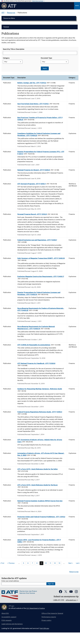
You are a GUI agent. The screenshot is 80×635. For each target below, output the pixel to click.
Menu (77, 5)
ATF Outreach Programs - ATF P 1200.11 (31, 184)
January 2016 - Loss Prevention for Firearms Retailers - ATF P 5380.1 (39, 541)
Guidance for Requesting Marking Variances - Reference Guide (39, 389)
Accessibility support (8, 617)
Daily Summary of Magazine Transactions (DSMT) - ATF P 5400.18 (41, 258)
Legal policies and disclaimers (12, 624)
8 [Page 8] (36, 563)
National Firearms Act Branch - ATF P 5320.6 (33, 170)
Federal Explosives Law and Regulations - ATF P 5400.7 (37, 240)
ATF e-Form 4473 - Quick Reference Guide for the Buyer (37, 485)
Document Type (46, 58)
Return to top (74, 572)
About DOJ (5, 613)
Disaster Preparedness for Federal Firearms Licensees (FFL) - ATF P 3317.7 (40, 153)
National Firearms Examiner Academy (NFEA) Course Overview (40, 501)
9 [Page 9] (41, 563)
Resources (11, 13)
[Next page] (70, 563)
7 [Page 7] (32, 563)
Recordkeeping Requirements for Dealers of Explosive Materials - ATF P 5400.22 (40, 309)
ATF (3, 13)
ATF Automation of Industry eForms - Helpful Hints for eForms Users (39, 441)
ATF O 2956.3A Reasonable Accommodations (33, 345)
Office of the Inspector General (52, 613)
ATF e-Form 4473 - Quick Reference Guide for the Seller (37, 469)
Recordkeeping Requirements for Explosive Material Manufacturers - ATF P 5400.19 (36, 327)
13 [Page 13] (59, 563)
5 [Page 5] (23, 563)
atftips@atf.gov (71, 600)
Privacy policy (46, 620)
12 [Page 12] (55, 563)
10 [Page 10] (46, 563)
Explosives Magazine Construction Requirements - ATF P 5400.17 (40, 276)
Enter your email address (10, 581)
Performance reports (49, 617)
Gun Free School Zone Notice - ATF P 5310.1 (33, 104)
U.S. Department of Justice (35, 608)
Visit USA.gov (44, 628)
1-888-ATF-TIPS (58, 600)
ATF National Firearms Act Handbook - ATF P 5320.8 (36, 363)
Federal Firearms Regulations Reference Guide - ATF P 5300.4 (39, 412)
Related (6, 27)
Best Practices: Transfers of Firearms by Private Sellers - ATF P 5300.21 (40, 119)
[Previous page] (10, 563)
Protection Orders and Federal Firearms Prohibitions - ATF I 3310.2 (41, 517)
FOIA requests (6, 620)
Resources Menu (9, 18)
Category (6, 58)
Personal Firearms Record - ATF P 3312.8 (32, 214)
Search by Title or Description (13, 49)
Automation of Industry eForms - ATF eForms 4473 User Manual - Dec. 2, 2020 (40, 454)
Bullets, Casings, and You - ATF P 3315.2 (31, 83)
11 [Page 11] (50, 563)
